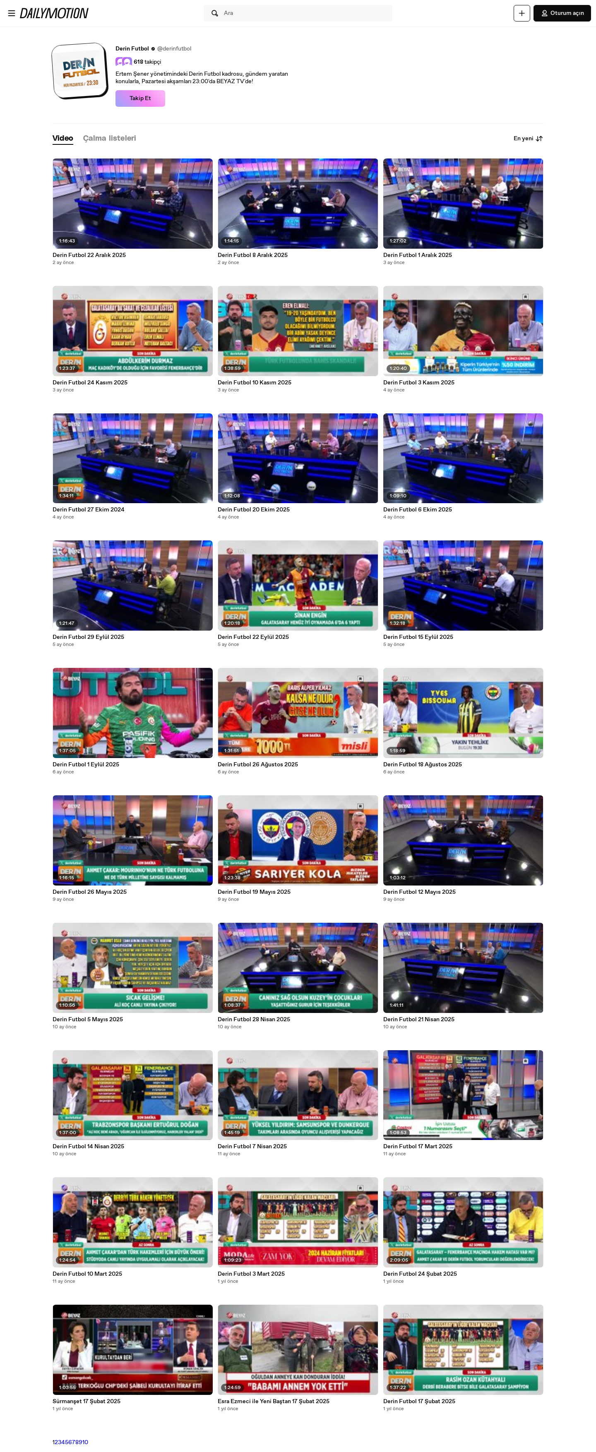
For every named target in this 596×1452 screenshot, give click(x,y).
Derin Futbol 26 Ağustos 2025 (258, 764)
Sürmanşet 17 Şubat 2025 (86, 1401)
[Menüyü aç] (11, 13)
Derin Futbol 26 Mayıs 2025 (90, 892)
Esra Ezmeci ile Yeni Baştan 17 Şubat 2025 (273, 1401)
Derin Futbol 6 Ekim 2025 (417, 509)
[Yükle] (522, 13)
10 (85, 1442)
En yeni (528, 138)
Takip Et (140, 98)
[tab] (63, 139)
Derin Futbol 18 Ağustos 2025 (422, 764)
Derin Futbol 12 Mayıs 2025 (419, 892)
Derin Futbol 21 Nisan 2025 (418, 1019)
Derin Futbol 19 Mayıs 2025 (254, 892)
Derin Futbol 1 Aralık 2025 (417, 255)
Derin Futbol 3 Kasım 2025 (418, 382)
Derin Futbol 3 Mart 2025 (251, 1274)
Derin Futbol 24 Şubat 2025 (420, 1274)
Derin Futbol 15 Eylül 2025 (418, 637)
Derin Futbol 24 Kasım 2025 (90, 382)
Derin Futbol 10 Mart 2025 (87, 1274)
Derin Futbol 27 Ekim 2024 (89, 509)
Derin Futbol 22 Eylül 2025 (253, 637)
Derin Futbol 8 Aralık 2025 (253, 255)
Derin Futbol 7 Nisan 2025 (252, 1146)
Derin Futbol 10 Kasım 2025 (254, 382)
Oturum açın (562, 13)
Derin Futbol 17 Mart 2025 (417, 1146)
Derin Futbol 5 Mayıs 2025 (88, 1019)
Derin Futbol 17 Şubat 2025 (419, 1401)
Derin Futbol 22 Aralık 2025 (89, 255)
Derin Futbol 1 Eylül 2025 (86, 764)
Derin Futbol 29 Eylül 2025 (88, 637)
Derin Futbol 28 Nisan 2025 (254, 1019)
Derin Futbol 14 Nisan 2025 (88, 1146)
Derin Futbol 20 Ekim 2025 (254, 509)
